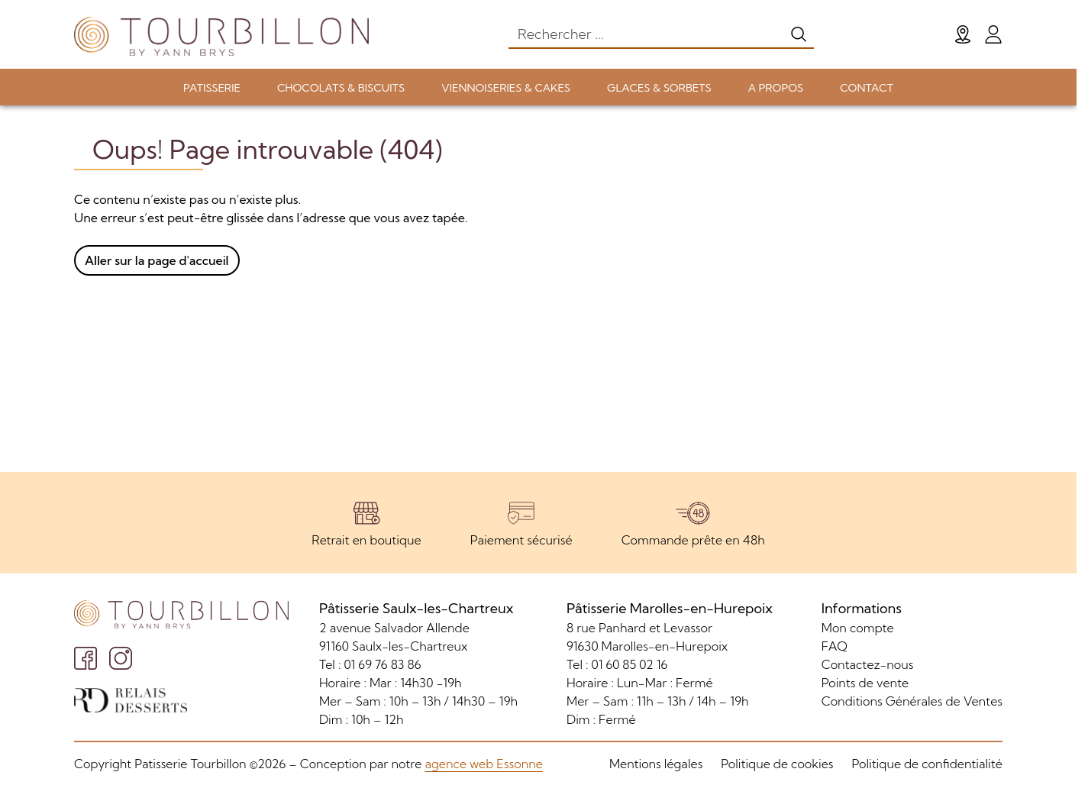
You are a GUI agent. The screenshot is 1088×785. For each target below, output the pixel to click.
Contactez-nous (868, 664)
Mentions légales (655, 763)
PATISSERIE (212, 88)
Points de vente (865, 682)
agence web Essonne (483, 763)
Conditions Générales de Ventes (912, 701)
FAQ (834, 646)
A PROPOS (775, 88)
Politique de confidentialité (927, 763)
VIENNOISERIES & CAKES (505, 88)
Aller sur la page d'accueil (157, 260)
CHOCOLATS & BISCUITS (341, 88)
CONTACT (866, 88)
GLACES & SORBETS (659, 88)
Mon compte (858, 627)
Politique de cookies (777, 763)
